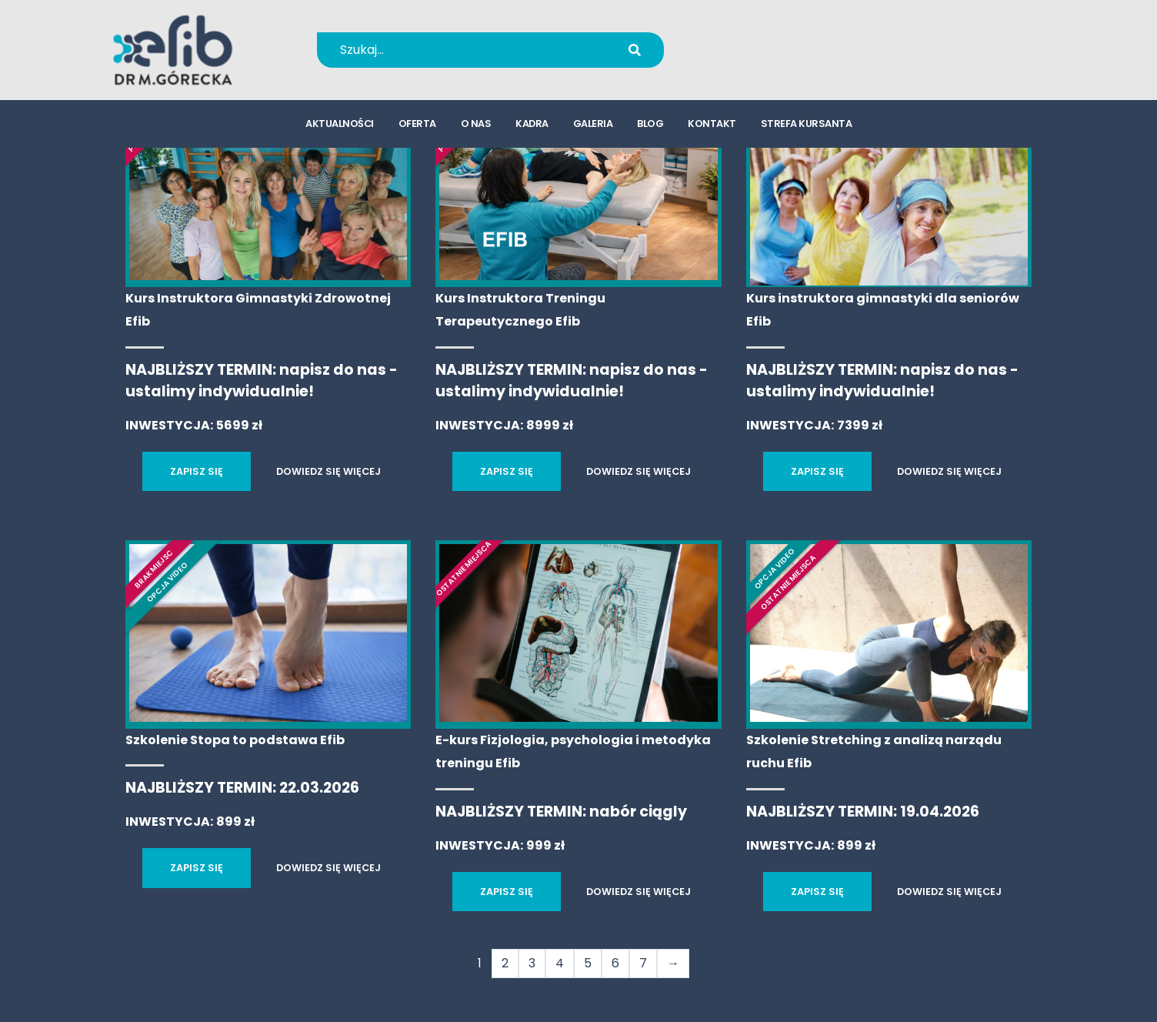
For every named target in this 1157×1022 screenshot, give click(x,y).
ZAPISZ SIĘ (196, 471)
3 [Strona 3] (531, 963)
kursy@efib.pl (770, 59)
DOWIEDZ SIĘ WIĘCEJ (328, 471)
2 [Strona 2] (505, 963)
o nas (476, 127)
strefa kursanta (806, 127)
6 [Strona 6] (615, 963)
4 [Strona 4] (559, 963)
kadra (531, 127)
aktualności (339, 127)
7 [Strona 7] (643, 963)
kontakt (712, 127)
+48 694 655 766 (780, 39)
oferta (417, 127)
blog (650, 127)
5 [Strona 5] (588, 963)
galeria (593, 127)
